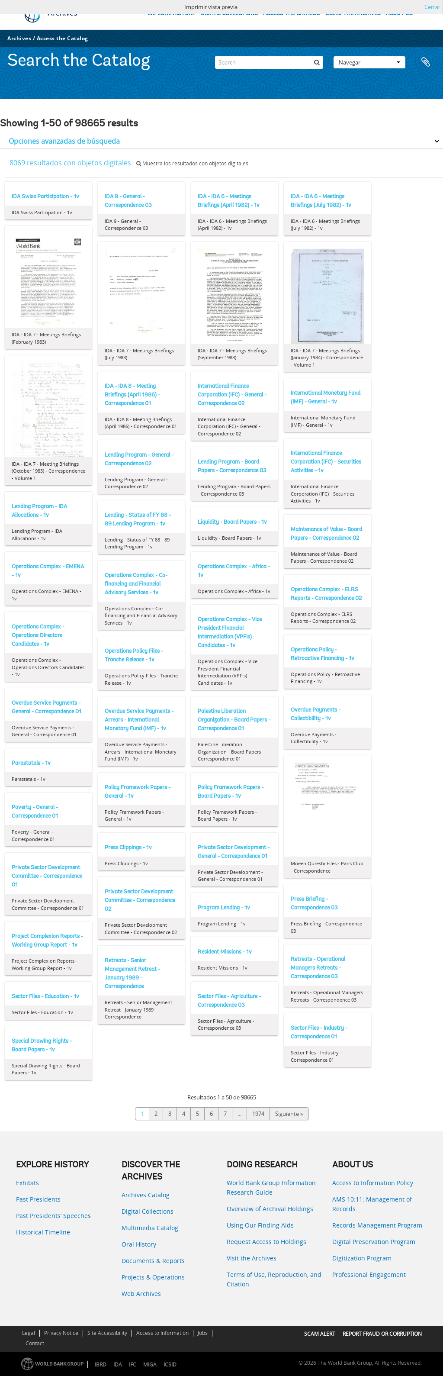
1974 (258, 1114)
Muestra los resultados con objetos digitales (192, 163)
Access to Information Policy (372, 1183)
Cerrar (432, 7)
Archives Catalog (146, 1195)
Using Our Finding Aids (260, 1225)
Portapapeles (426, 62)
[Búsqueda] (316, 62)
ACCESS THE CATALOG (291, 13)
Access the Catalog (62, 38)
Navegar (369, 62)
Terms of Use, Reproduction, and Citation (274, 1279)
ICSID (170, 1364)
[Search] (269, 62)
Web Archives (141, 1293)
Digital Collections (147, 1211)
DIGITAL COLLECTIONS (229, 13)
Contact (35, 1343)
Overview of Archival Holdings (270, 1209)
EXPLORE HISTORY (172, 13)
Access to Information (162, 1333)
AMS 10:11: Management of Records (372, 1204)
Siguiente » (289, 1114)
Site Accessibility (107, 1333)
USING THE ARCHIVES (353, 13)
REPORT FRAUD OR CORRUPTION (382, 1333)
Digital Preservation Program (373, 1241)
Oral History (139, 1244)
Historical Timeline (43, 1232)
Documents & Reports (153, 1261)
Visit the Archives (251, 1258)
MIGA (150, 1364)
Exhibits (27, 1183)
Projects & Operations (153, 1277)
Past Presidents (38, 1199)
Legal (28, 1333)
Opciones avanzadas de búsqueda (64, 141)
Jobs (203, 1333)
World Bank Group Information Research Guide (271, 1187)
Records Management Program (377, 1225)
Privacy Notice (61, 1333)
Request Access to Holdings (266, 1241)
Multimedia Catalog (150, 1228)
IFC (132, 1364)
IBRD (100, 1364)
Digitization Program (362, 1258)
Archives (19, 38)
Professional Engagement (369, 1274)
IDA (117, 1364)
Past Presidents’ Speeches (53, 1216)
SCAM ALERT (319, 1333)
